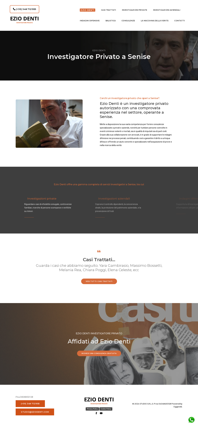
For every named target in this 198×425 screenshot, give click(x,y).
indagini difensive (90, 19)
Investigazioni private (134, 8)
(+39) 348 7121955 (24, 7)
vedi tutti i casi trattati (99, 280)
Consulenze (128, 19)
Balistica (111, 19)
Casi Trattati (108, 8)
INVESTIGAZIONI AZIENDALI (166, 8)
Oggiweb (177, 406)
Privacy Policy (92, 408)
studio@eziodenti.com (35, 411)
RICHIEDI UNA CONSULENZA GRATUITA (99, 352)
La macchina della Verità (154, 19)
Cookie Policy (106, 408)
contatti (179, 19)
